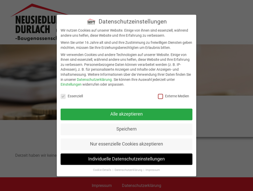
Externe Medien (173, 95)
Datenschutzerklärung (94, 78)
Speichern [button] (126, 127)
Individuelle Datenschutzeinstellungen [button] (126, 157)
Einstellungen (71, 83)
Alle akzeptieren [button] (126, 112)
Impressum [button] (153, 168)
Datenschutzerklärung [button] (129, 168)
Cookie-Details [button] (102, 168)
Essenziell (72, 95)
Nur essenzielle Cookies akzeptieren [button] (126, 142)
